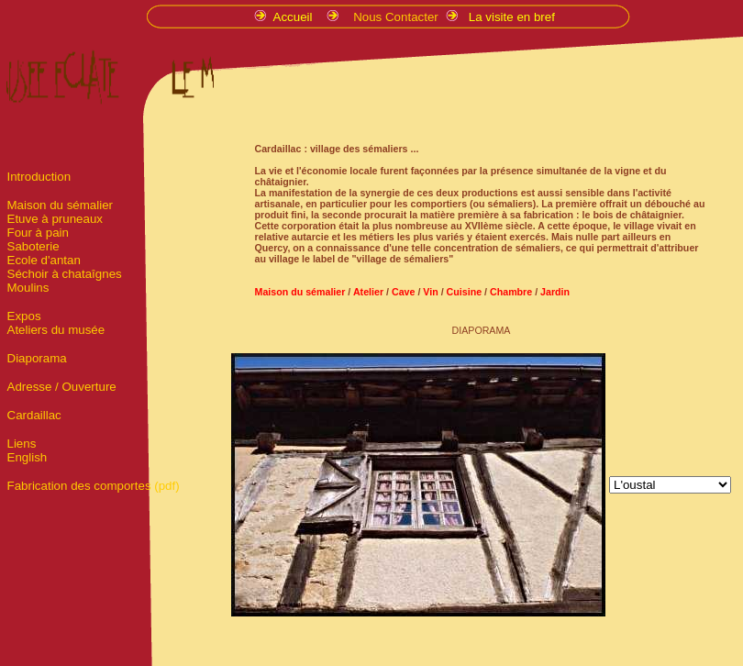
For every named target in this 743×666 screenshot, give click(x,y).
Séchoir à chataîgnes (64, 274)
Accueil (294, 17)
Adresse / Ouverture (61, 387)
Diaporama (37, 358)
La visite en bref (512, 17)
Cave (404, 291)
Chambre (511, 291)
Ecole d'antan (44, 260)
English (27, 457)
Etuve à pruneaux (55, 219)
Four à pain (38, 232)
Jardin (555, 291)
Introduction (39, 176)
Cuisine (463, 291)
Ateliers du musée (56, 330)
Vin (429, 291)
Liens (22, 443)
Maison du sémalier (60, 205)
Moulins (28, 287)
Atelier (368, 291)
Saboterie (33, 246)
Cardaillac (34, 415)
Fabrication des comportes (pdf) (93, 486)
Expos (24, 316)
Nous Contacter (395, 17)
